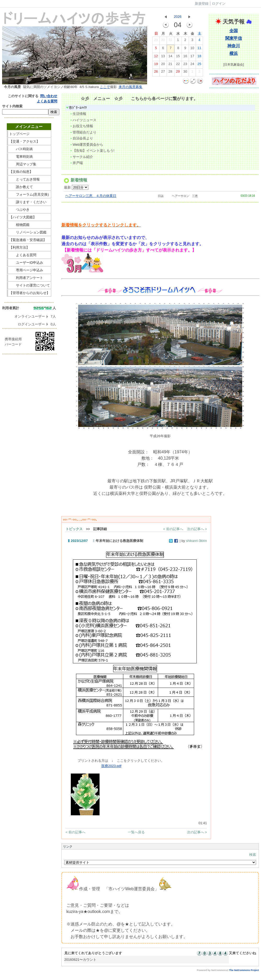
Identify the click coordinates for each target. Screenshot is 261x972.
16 (185, 57)
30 (163, 41)
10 (192, 49)
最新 (76, 187)
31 (170, 41)
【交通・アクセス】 (29, 141)
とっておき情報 (29, 179)
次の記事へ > (197, 529)
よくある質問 (47, 101)
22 (178, 65)
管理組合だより (83, 132)
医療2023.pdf (111, 766)
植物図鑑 (29, 225)
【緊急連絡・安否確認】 (28, 240)
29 (156, 41)
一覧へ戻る (136, 832)
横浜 (233, 53)
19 (156, 65)
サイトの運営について (29, 285)
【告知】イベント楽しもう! (92, 151)
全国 (233, 30)
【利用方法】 (29, 247)
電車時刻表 (29, 157)
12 (156, 57)
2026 (178, 17)
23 (185, 65)
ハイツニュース (83, 120)
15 (178, 57)
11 (199, 49)
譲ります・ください (29, 202)
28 (170, 72)
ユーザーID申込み (28, 263)
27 (163, 72)
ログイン (218, 3)
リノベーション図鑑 (29, 232)
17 (192, 57)
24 (192, 65)
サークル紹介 (81, 157)
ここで (105, 87)
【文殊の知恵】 (29, 172)
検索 (252, 855)
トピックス (74, 529)
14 (170, 57)
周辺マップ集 (29, 164)
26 (156, 72)
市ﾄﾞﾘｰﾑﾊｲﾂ (76, 108)
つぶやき (29, 210)
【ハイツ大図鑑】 (29, 217)
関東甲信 (233, 38)
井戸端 (76, 163)
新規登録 (201, 3)
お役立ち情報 (81, 126)
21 (170, 65)
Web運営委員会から (86, 145)
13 (163, 57)
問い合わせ (48, 96)
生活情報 (78, 114)
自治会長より (81, 138)
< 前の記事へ (173, 529)
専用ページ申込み (28, 270)
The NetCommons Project (244, 970)
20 (163, 65)
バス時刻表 (29, 149)
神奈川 (233, 46)
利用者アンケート (29, 278)
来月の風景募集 (130, 87)
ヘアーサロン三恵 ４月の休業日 (90, 196)
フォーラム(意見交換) (29, 194)
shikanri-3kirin (196, 541)
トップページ (29, 134)
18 (199, 57)
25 (199, 65)
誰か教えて (29, 187)
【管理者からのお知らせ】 (29, 293)
